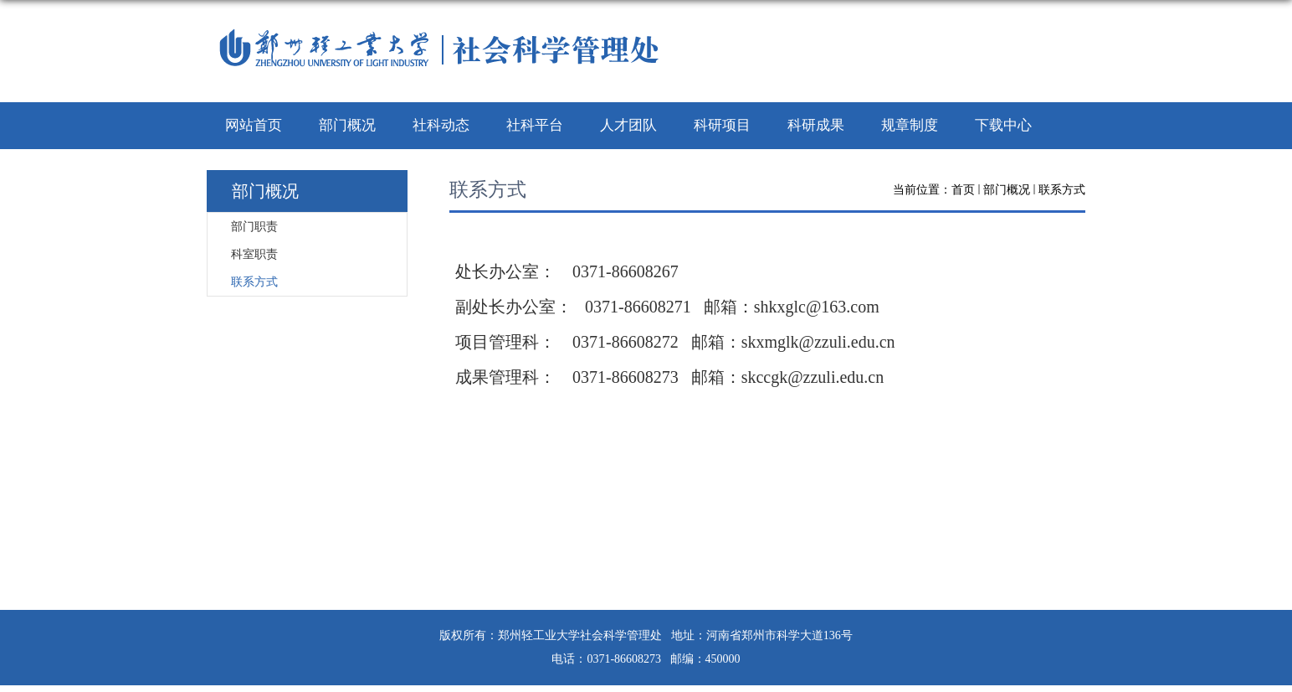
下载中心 (1003, 125)
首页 (963, 189)
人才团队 (628, 125)
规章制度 (909, 125)
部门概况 (347, 125)
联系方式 (1061, 189)
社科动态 (441, 125)
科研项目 (722, 125)
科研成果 (815, 125)
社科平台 (534, 125)
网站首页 (253, 125)
